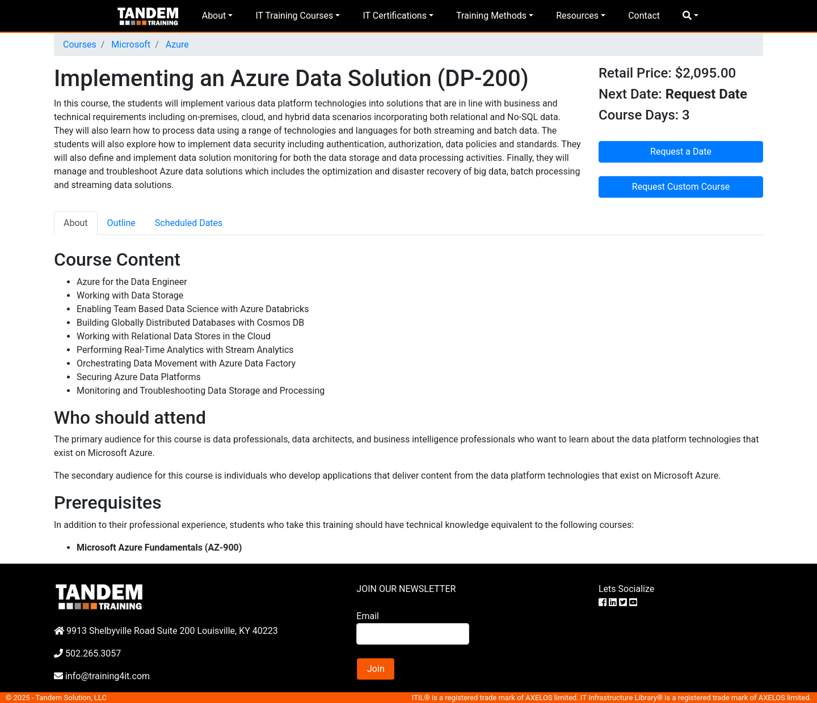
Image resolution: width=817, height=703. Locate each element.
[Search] (412, 634)
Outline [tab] (121, 223)
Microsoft (129, 44)
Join (376, 668)
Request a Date (680, 151)
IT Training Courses (294, 15)
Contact (644, 15)
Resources (577, 15)
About (214, 15)
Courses (79, 44)
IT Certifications (394, 15)
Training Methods (491, 15)
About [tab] (76, 223)
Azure (176, 44)
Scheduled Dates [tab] (189, 223)
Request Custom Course (681, 186)
